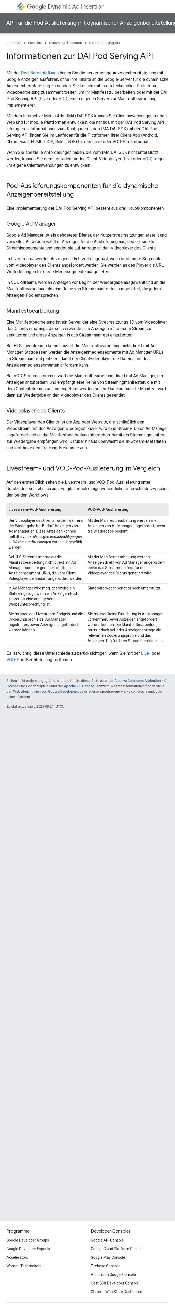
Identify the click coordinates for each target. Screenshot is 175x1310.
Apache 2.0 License (79, 686)
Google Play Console (108, 1257)
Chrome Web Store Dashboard (116, 1292)
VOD (63, 98)
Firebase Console (105, 1266)
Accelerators (17, 1257)
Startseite (13, 43)
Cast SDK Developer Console (115, 1283)
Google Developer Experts (28, 1249)
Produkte (35, 43)
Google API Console (107, 1240)
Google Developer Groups (27, 1240)
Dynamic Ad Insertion (66, 6)
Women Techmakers (24, 1266)
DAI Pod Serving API (104, 43)
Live (44, 98)
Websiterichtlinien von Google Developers (45, 691)
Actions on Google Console (113, 1274)
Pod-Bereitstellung (39, 72)
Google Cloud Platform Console (117, 1249)
